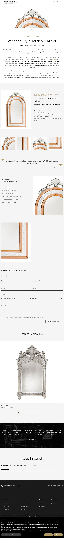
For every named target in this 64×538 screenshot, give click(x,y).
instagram (55, 501)
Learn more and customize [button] (11, 534)
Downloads (24, 508)
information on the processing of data (35, 319)
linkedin (54, 505)
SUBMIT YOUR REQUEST (53, 323)
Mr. (4, 276)
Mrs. (9, 276)
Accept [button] (58, 534)
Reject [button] (48, 534)
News (23, 505)
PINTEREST (42, 508)
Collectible (7, 508)
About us (24, 501)
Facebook (42, 501)
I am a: (3, 295)
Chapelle (4, 407)
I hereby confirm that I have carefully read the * (24, 319)
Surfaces (6, 512)
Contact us (32, 441)
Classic (6, 501)
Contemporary (8, 505)
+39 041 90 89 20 (21, 487)
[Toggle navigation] (54, 2)
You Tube (42, 505)
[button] (15, 414)
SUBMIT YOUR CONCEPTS (55, 487)
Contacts (24, 512)
